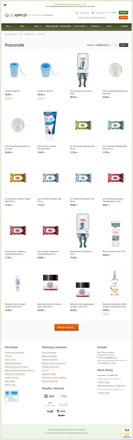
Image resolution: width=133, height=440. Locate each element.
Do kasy (123, 13)
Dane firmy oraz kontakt (14, 352)
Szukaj (123, 18)
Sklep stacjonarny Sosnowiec (16, 367)
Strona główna (11, 34)
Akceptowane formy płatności (54, 363)
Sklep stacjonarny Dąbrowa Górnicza (19, 370)
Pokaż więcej (65, 327)
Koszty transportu (49, 352)
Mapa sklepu (10, 381)
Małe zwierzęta (52, 27)
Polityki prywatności (81, 433)
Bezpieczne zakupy (49, 356)
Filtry (124, 45)
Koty (23, 26)
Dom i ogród (81, 26)
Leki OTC (45, 370)
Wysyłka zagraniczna (50, 367)
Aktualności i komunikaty (15, 374)
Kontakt (124, 26)
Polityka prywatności (13, 363)
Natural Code (10, 385)
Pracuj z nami (10, 360)
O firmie (8, 356)
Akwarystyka (66, 26)
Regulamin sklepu (49, 374)
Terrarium (96, 26)
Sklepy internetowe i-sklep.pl (66, 430)
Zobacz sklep (104, 382)
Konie (110, 26)
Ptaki (37, 26)
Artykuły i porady (12, 377)
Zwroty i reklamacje (50, 381)
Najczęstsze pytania (50, 360)
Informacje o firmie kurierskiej (54, 377)
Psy (8, 26)
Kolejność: (91, 45)
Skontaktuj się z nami (107, 363)
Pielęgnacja (29, 34)
